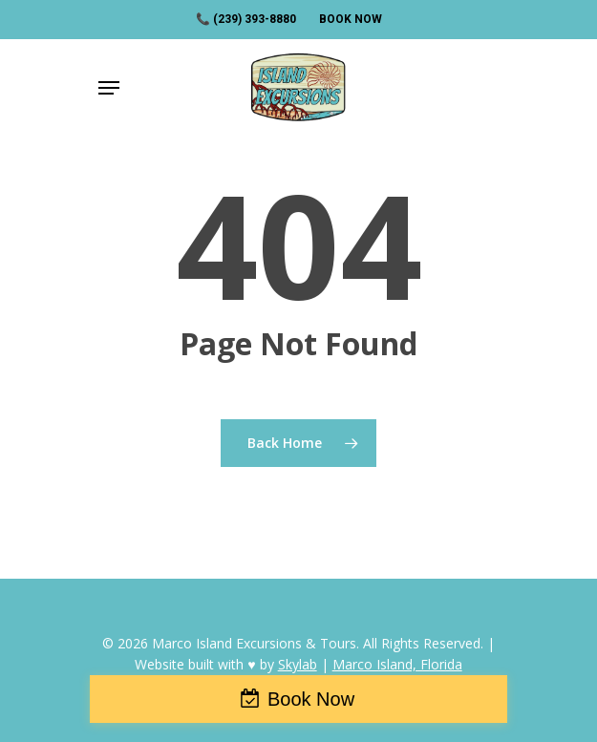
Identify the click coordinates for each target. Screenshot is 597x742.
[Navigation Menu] (108, 87)
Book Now (310, 699)
